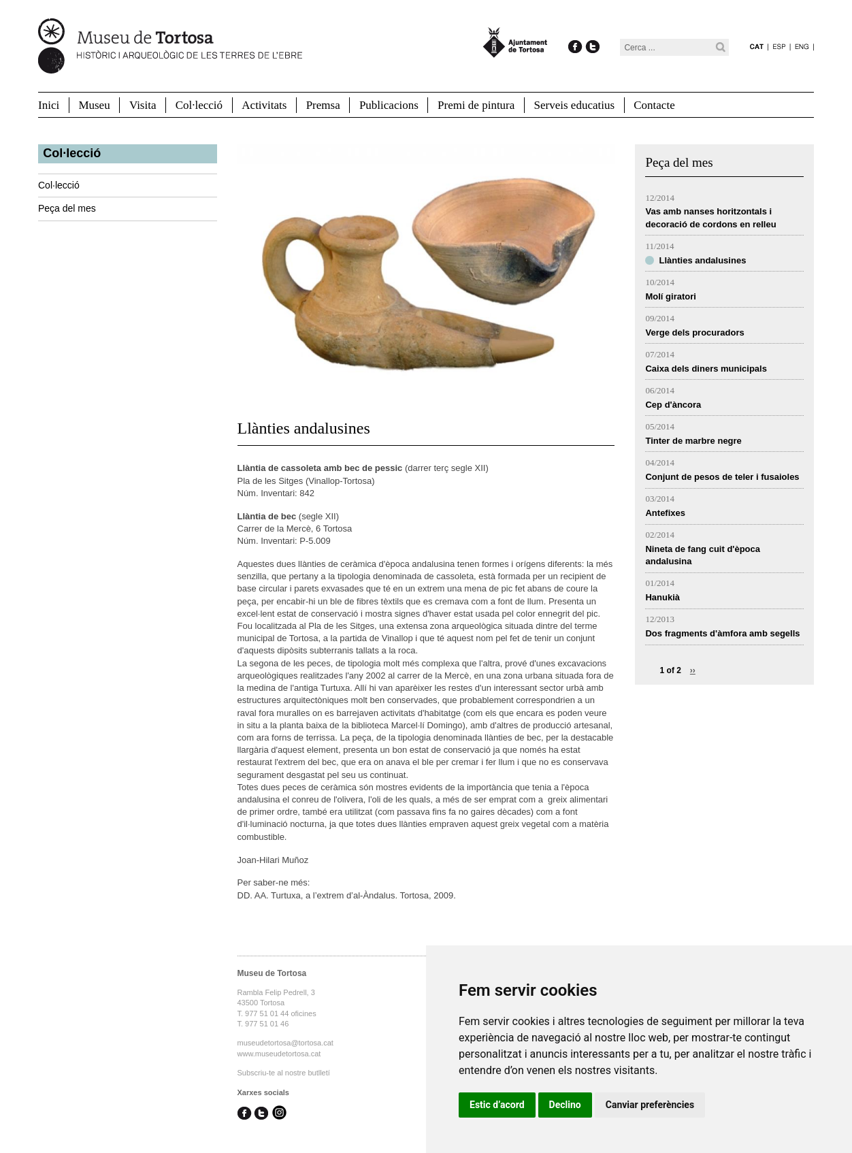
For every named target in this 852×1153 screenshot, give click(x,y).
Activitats (264, 105)
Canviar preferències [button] (650, 1104)
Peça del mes (67, 208)
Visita (143, 105)
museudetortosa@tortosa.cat (285, 1043)
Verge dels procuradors (694, 332)
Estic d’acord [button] (497, 1104)
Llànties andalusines (702, 260)
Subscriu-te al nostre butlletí (283, 1073)
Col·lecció (199, 105)
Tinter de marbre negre (693, 441)
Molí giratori (670, 296)
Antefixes (665, 513)
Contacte (654, 105)
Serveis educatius (574, 105)
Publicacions (389, 105)
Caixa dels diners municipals (705, 368)
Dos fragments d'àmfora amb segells (722, 633)
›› (692, 670)
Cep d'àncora (673, 405)
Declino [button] (565, 1104)
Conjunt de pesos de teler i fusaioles (722, 477)
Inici (48, 105)
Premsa (323, 105)
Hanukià (662, 597)
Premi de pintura (476, 105)
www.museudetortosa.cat (279, 1054)
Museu (94, 105)
